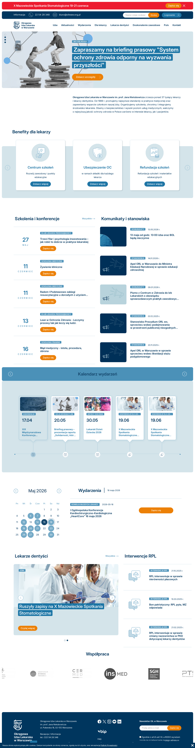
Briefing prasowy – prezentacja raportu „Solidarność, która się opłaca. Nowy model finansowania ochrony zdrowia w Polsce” (65, 432)
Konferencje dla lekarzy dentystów (130, 414)
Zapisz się (173, 5)
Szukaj (154, 15)
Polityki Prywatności (109, 745)
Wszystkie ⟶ (88, 218)
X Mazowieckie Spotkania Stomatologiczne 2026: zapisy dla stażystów (128, 432)
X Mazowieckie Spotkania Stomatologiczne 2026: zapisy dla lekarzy (160, 432)
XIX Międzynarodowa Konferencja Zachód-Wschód (31, 432)
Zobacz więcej (40, 184)
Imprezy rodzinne (95, 414)
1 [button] (5, 34)
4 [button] (5, 42)
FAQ (99, 739)
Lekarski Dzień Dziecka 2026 (94, 431)
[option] (40, 165)
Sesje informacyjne (64, 414)
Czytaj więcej (28, 628)
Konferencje (29, 414)
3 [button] (5, 39)
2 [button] (5, 37)
